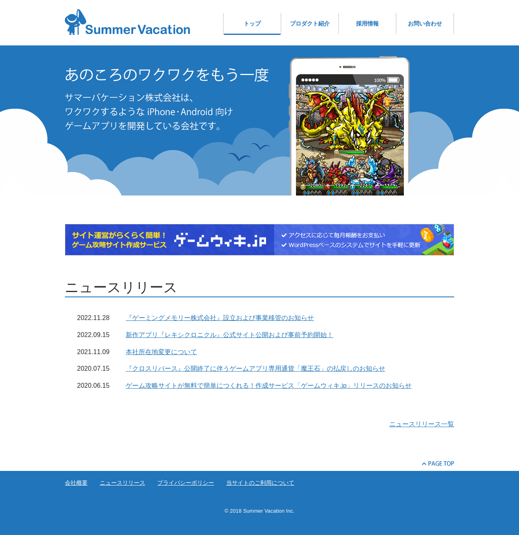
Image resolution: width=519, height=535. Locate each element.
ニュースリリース (122, 482)
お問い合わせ (425, 23)
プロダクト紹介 (310, 23)
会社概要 (76, 482)
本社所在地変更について (161, 351)
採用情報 (367, 23)
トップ (252, 23)
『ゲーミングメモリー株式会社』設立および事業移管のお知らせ (220, 317)
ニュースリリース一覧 (421, 424)
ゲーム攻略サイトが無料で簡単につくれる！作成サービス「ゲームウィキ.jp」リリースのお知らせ (269, 385)
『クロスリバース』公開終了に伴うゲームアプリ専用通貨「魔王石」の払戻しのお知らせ (255, 368)
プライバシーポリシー (185, 482)
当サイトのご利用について (260, 482)
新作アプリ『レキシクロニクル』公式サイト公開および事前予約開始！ (229, 334)
